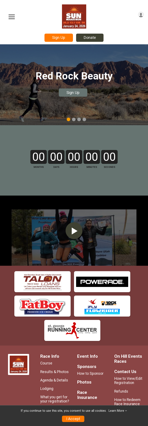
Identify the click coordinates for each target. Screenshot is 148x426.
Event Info (87, 386)
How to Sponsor (90, 403)
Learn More (116, 411)
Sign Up (58, 37)
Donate (90, 37)
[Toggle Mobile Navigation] (11, 17)
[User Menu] (141, 14)
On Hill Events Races (128, 389)
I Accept (73, 419)
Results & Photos (54, 401)
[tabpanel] (74, 84)
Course (46, 393)
